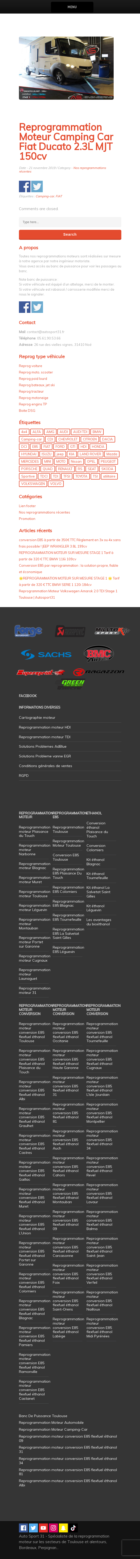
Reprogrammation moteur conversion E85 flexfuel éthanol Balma (102, 1220)
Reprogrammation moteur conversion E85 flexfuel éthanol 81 (68, 1113)
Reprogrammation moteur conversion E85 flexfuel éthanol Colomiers (34, 1282)
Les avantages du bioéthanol (99, 921)
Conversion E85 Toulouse (66, 857)
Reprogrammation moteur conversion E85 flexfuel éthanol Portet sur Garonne (34, 1254)
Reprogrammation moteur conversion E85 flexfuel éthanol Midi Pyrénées (102, 1327)
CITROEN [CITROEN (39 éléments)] (90, 439)
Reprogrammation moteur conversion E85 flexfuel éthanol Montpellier (102, 1113)
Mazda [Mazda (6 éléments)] (111, 454)
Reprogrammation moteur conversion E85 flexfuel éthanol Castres (34, 1144)
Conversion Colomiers (96, 847)
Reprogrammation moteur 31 (34, 990)
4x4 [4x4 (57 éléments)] (24, 432)
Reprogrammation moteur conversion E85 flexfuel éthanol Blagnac (34, 1309)
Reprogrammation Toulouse (68, 829)
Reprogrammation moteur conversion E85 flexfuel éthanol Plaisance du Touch (34, 1061)
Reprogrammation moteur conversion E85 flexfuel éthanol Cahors (68, 1166)
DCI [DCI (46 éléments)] (24, 447)
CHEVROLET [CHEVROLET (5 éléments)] (68, 439)
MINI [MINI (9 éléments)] (47, 461)
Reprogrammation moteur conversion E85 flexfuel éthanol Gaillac (34, 1171)
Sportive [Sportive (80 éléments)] (28, 476)
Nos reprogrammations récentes (44, 512)
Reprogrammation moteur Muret (34, 879)
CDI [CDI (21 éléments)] (50, 439)
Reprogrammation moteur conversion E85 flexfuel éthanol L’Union (34, 1224)
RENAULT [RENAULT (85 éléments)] (65, 469)
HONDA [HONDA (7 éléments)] (98, 447)
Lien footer (27, 506)
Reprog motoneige (33, 398)
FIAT (59, 196)
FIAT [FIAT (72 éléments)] (47, 447)
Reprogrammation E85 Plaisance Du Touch (68, 873)
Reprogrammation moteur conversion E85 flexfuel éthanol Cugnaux (102, 1059)
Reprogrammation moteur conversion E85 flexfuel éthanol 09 (68, 1220)
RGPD (24, 775)
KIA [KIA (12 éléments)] (71, 454)
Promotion (27, 519)
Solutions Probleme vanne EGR (45, 756)
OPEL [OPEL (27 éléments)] (91, 461)
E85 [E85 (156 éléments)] (35, 447)
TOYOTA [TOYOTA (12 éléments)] (82, 476)
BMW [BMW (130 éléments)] (97, 432)
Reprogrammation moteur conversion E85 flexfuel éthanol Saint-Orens (68, 1301)
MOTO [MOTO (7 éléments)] (61, 461)
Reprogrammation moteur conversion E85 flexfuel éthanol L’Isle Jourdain (102, 1086)
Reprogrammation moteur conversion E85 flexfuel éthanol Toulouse (34, 1032)
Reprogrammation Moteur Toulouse (68, 843)
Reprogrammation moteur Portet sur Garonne (34, 942)
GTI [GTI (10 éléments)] (72, 447)
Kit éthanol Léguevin (95, 908)
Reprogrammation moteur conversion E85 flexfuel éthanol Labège (68, 1327)
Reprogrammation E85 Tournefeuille (68, 917)
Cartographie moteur (37, 717)
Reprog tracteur (31, 391)
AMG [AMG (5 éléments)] (50, 432)
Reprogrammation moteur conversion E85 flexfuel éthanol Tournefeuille (102, 1032)
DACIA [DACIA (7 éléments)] (107, 439)
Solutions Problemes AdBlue (43, 746)
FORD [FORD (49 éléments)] (60, 447)
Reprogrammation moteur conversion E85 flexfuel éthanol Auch (68, 1140)
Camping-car (45, 196)
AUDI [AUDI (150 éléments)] (64, 432)
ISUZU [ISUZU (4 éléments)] (46, 454)
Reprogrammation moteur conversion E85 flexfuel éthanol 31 (68, 1086)
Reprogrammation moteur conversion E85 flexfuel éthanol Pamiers (34, 1336)
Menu (72, 7)
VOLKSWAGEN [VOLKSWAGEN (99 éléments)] (33, 484)
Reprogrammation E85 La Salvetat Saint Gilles (68, 933)
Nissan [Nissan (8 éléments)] (76, 461)
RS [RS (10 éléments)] (80, 469)
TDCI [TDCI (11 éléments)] (44, 476)
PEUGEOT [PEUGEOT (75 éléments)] (108, 461)
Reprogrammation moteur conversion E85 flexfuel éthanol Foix (68, 1274)
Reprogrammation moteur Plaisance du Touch (34, 831)
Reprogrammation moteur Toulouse (34, 893)
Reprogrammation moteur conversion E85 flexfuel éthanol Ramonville (34, 1363)
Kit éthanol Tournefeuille (97, 875)
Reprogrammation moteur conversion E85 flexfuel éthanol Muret (34, 1198)
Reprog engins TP (33, 404)
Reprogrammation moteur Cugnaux (34, 958)
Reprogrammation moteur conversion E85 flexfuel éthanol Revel (102, 1166)
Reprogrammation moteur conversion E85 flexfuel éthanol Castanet (34, 1390)
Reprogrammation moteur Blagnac (34, 865)
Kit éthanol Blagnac (95, 861)
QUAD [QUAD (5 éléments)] (48, 469)
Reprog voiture (30, 366)
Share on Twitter (37, 186)
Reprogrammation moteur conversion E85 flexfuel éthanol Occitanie (68, 1032)
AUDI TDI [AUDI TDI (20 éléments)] (80, 432)
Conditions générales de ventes (45, 766)
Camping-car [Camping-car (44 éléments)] (31, 439)
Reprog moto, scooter (36, 372)
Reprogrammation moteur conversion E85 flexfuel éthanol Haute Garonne (68, 1059)
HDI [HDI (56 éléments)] (84, 447)
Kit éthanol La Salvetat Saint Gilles (98, 891)
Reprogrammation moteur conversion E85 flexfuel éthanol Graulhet (34, 1117)
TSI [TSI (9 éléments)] (95, 476)
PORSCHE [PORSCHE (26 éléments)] (29, 469)
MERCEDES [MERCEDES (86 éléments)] (30, 461)
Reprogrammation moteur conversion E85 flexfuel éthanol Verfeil (102, 1274)
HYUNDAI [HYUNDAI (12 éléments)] (28, 454)
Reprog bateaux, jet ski (37, 385)
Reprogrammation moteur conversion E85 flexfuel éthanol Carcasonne (68, 1247)
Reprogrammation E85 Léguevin (68, 949)
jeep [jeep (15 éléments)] (60, 454)
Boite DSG (27, 410)
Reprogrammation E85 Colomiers (68, 889)
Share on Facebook (24, 186)
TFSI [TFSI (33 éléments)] (66, 476)
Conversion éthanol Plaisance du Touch (97, 829)
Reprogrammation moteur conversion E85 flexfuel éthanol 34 (102, 1140)
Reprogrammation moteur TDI (44, 737)
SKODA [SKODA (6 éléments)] (107, 469)
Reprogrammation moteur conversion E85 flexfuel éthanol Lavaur (102, 1193)
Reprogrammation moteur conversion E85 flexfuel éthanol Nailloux (102, 1301)
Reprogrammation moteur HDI (45, 727)
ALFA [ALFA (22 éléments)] (37, 432)
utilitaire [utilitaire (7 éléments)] (109, 476)
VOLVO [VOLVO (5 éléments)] (55, 484)
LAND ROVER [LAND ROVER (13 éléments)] (90, 454)
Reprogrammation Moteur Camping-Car (53, 1429)
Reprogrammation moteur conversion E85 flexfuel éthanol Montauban (68, 1193)
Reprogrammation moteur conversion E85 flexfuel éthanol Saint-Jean (102, 1247)
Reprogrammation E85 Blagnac (68, 903)
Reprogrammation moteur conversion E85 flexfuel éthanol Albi (34, 1090)
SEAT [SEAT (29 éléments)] (92, 469)
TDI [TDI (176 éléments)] (55, 476)
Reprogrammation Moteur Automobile (51, 1422)
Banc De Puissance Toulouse (43, 1416)
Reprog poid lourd (33, 379)
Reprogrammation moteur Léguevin (34, 907)
